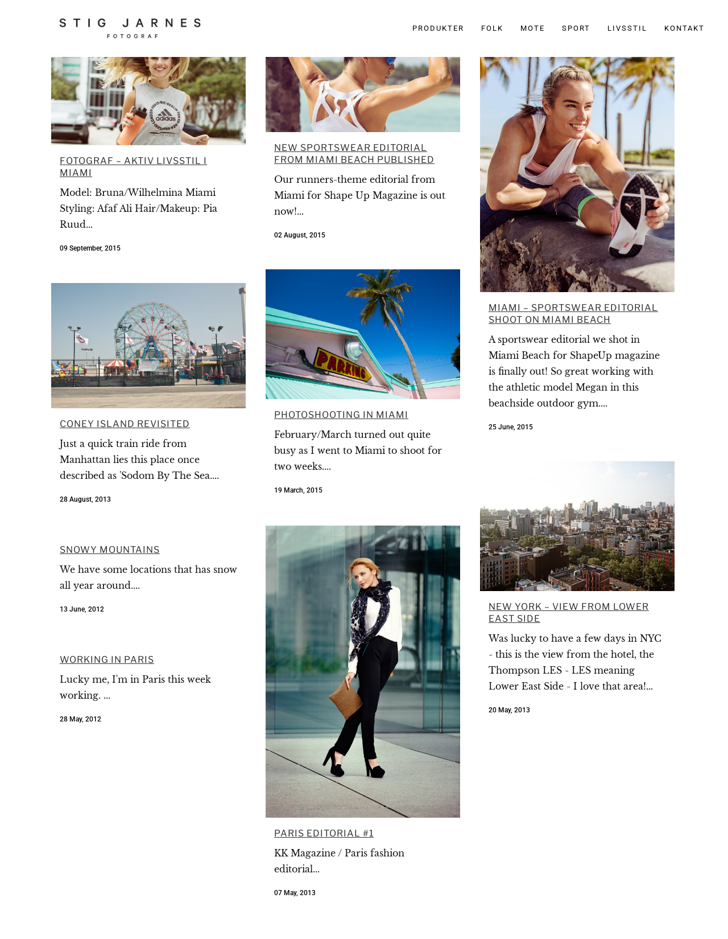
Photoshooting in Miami (341, 414)
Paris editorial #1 (324, 833)
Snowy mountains (110, 549)
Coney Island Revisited (125, 424)
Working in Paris (107, 659)
